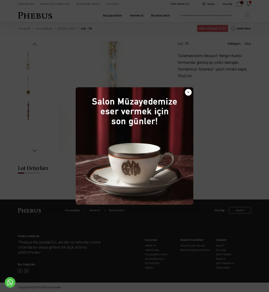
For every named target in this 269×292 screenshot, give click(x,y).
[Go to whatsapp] (10, 282)
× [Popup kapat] (188, 92)
